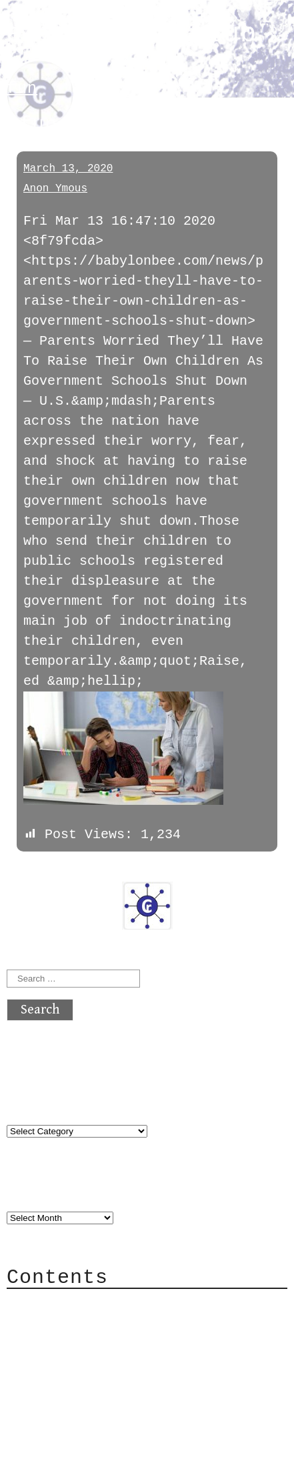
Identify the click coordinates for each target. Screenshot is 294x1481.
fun (22, 88)
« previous (39, 871)
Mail (49, 1344)
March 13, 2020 (68, 168)
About (53, 1304)
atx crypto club (132, 34)
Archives (39, 1189)
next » (96, 871)
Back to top (51, 1464)
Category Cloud (89, 1324)
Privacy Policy (89, 1384)
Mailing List (81, 1364)
